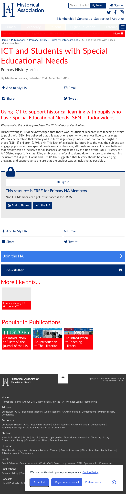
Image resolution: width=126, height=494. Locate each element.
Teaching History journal (15, 427)
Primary (10, 27)
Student (55, 27)
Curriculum (7, 412)
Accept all (39, 482)
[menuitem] (11, 27)
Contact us (84, 18)
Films (45, 440)
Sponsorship (90, 463)
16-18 (35, 437)
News (18, 402)
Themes (54, 450)
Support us (101, 18)
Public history (108, 450)
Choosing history (100, 437)
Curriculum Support (12, 424)
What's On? (45, 463)
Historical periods (11, 437)
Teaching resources (40, 427)
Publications (18, 40)
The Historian (57, 33)
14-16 (26, 437)
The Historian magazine (14, 450)
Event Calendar (10, 463)
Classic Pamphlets (94, 33)
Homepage (7, 402)
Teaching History (35, 33)
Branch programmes (64, 463)
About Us (28, 402)
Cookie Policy (90, 472)
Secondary (33, 27)
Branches (94, 450)
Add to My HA (14, 88)
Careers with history (12, 440)
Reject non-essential (67, 482)
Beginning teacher (32, 412)
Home (4, 40)
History (74, 33)
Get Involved (43, 402)
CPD (17, 412)
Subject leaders (51, 412)
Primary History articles (64, 40)
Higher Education (82, 27)
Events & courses (59, 440)
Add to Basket (19, 205)
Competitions (89, 412)
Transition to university (76, 437)
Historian (110, 27)
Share (8, 98)
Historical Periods (38, 450)
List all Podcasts (10, 483)
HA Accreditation (71, 412)
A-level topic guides (51, 437)
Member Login (74, 402)
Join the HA (42, 205)
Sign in (63, 182)
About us (118, 18)
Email (70, 88)
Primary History (11, 33)
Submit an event (10, 453)
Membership (65, 18)
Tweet (70, 98)
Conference (8, 415)
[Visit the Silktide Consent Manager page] (114, 482)
